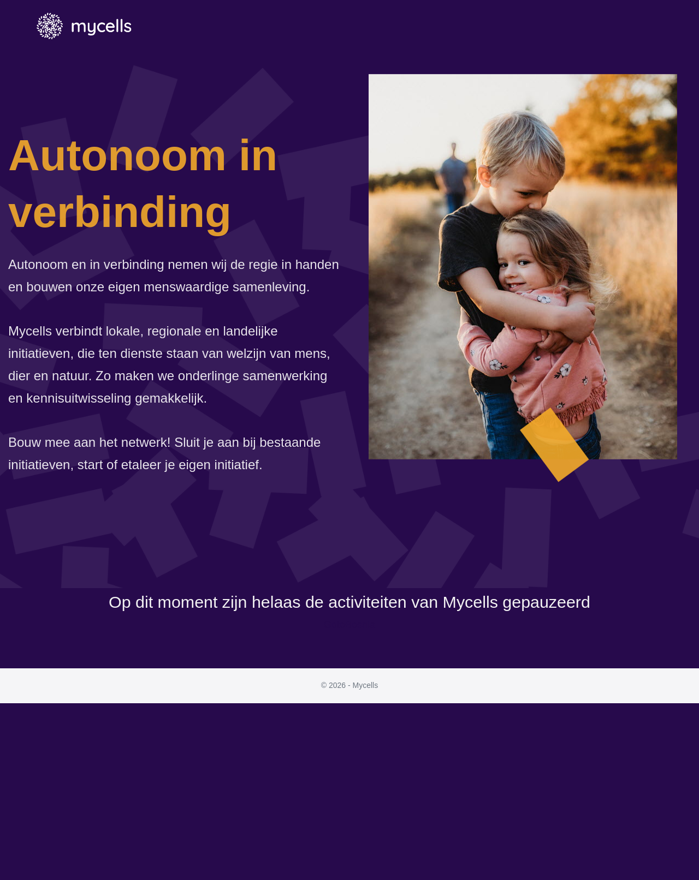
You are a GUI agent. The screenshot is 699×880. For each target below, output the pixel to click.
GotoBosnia (349, 624)
